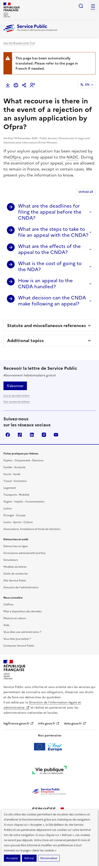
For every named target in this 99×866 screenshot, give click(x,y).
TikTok (19, 434)
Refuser (29, 858)
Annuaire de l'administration (21, 587)
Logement (9, 488)
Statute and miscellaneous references (46, 325)
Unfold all (86, 192)
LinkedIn (32, 434)
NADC (73, 157)
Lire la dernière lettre (16, 396)
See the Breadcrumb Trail (19, 43)
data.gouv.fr (75, 723)
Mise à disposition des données (22, 611)
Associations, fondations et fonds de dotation (31, 529)
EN (87, 84)
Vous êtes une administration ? (22, 632)
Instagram (44, 434)
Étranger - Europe (14, 515)
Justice (7, 508)
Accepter (12, 858)
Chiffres (8, 605)
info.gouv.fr (49, 723)
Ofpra (15, 157)
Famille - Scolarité (14, 467)
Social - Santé (11, 474)
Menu (93, 9)
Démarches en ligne (15, 546)
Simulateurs (10, 560)
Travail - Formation (15, 481)
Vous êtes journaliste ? (17, 639)
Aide (6, 625)
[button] (32, 85)
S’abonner (15, 385)
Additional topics (25, 340)
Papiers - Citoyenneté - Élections (23, 460)
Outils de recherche (15, 574)
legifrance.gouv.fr (18, 723)
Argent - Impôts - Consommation (23, 502)
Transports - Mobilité (16, 495)
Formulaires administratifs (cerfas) (24, 553)
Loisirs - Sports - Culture (18, 522)
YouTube (56, 434)
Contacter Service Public (18, 646)
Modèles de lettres (14, 567)
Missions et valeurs (14, 618)
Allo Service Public (14, 580)
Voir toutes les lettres (16, 402)
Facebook (7, 434)
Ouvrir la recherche (81, 6)
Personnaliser (48, 858)
